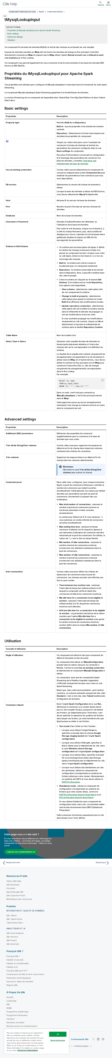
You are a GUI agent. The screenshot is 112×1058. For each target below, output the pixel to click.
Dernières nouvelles (15, 1022)
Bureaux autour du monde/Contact (21, 1026)
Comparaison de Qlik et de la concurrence (25, 974)
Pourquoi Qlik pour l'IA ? (17, 970)
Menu (108, 5)
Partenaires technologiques (18, 978)
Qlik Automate (12, 944)
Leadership (11, 1001)
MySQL (41, 12)
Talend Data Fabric (14, 922)
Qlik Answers (12, 937)
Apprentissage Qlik (14, 892)
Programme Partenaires (17, 1015)
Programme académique (17, 1011)
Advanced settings (15, 37)
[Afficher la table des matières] (5, 11)
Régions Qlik (12, 985)
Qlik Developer (13, 884)
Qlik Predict (11, 940)
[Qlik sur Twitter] (93, 1039)
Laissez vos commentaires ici (21, 851)
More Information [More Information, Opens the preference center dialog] (58, 1040)
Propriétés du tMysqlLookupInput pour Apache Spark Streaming (33, 30)
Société (9, 997)
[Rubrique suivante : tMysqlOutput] (83, 862)
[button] (103, 380)
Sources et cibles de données (19, 981)
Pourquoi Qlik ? (13, 956)
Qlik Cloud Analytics (15, 933)
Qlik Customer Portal (15, 895)
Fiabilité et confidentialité (17, 963)
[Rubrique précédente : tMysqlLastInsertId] (28, 862)
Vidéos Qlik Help (13, 881)
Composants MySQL (55, 12)
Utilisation (11, 40)
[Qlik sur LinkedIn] (98, 1039)
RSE (8, 1004)
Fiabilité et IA (12, 967)
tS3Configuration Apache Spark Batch (76, 797)
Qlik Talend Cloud (14, 919)
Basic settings (13, 33)
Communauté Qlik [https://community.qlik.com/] (79, 1039)
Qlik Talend (11, 915)
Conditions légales (81, 1046)
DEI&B (9, 1008)
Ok (58, 1034)
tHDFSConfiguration (71, 782)
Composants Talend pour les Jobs (22, 12)
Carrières (10, 1019)
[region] (36, 1041)
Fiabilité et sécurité (14, 960)
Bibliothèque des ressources (19, 899)
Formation (10, 888)
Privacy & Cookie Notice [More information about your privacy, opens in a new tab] (27, 1050)
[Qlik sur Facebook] (103, 1039)
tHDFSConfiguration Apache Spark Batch (77, 794)
